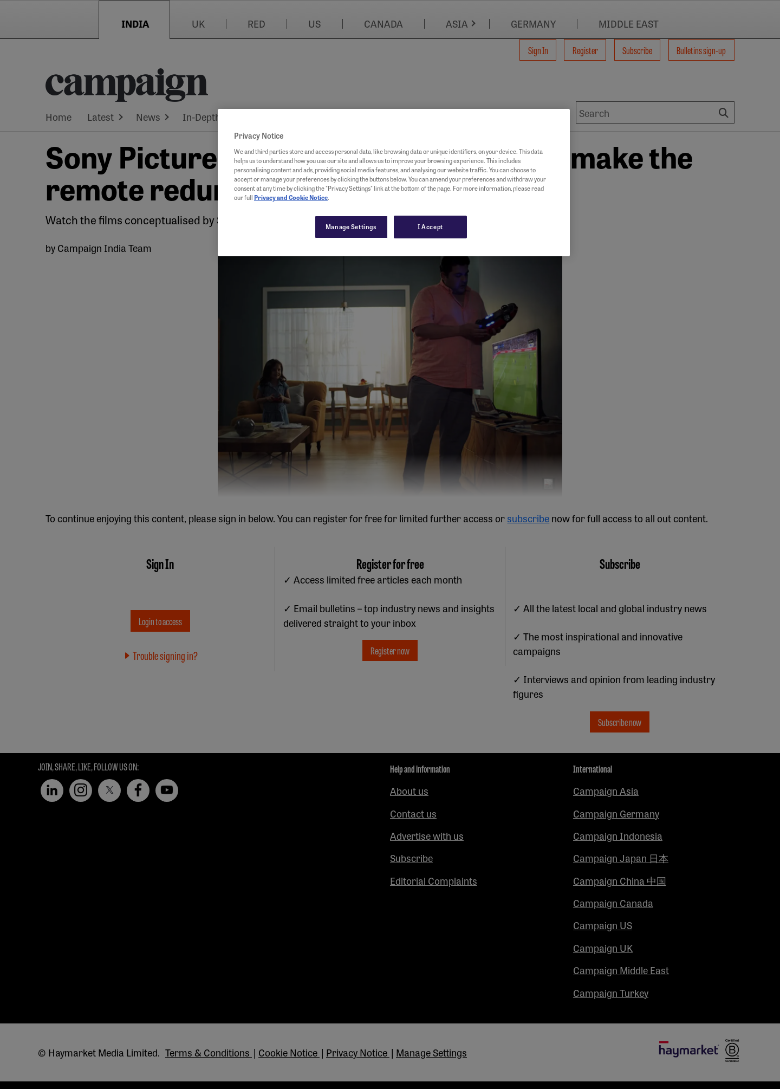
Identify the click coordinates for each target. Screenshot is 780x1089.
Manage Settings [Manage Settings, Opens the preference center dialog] (351, 226)
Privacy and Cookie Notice (291, 197)
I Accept (430, 226)
